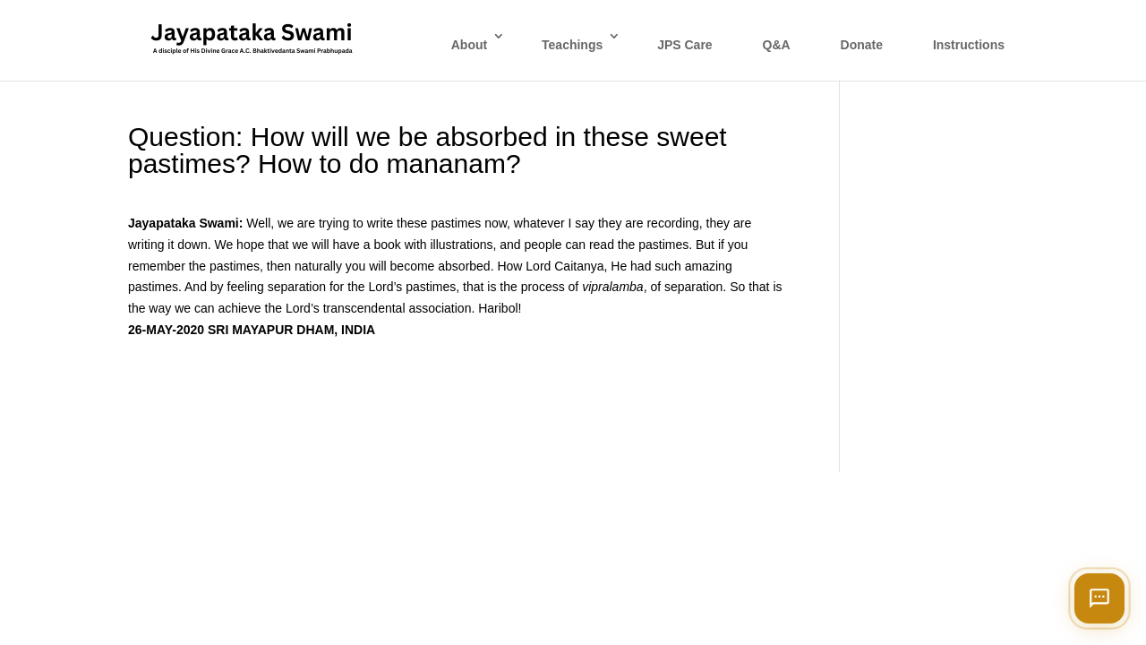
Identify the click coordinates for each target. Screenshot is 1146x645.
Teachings (572, 45)
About (469, 45)
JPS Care (684, 45)
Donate (862, 45)
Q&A (777, 45)
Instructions (969, 45)
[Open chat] (1099, 598)
